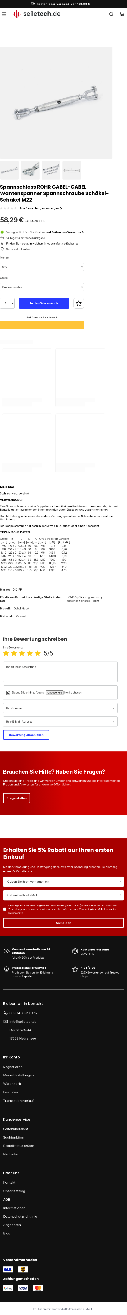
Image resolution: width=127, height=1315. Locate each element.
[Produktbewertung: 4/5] (30, 653)
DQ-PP (17, 589)
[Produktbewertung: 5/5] (38, 653)
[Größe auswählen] (42, 287)
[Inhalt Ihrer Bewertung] (60, 672)
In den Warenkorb (44, 303)
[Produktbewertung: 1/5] (6, 653)
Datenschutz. (15, 912)
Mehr (96, 600)
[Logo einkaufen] (36, 14)
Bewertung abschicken (26, 735)
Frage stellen (17, 798)
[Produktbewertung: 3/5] (22, 653)
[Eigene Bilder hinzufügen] (78, 692)
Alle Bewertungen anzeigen (41, 208)
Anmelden (63, 923)
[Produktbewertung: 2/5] (14, 653)
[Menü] (4, 14)
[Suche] (111, 14)
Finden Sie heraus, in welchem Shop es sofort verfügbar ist (42, 243)
